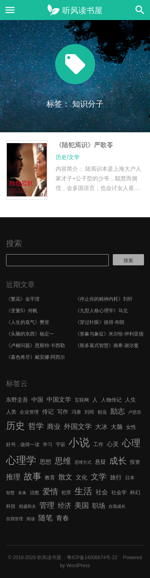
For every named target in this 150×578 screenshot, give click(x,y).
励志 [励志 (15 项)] (117, 411)
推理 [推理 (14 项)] (13, 477)
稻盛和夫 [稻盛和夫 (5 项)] (27, 506)
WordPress (78, 565)
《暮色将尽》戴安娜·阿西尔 (35, 357)
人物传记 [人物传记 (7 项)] (111, 400)
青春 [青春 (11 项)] (62, 517)
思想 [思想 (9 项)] (45, 462)
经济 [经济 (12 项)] (64, 505)
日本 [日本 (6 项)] (130, 478)
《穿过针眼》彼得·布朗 (99, 322)
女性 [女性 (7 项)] (131, 427)
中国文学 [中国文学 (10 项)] (58, 399)
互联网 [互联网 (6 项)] (81, 400)
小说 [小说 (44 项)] (79, 443)
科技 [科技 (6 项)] (11, 506)
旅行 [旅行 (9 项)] (116, 477)
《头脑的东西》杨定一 (30, 334)
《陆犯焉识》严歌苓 (84, 144)
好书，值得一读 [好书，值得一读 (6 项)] (23, 444)
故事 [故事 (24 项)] (32, 476)
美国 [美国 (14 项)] (81, 505)
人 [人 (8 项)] (95, 400)
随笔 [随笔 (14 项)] (45, 518)
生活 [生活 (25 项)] (83, 491)
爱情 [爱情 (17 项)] (50, 491)
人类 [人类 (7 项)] (11, 412)
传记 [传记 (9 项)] (48, 411)
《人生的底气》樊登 (27, 322)
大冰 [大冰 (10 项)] (101, 426)
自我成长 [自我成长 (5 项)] (117, 506)
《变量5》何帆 (22, 310)
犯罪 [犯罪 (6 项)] (66, 492)
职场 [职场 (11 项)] (98, 505)
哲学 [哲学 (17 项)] (36, 426)
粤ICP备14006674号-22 (92, 557)
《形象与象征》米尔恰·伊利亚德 (109, 334)
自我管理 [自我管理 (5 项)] (14, 518)
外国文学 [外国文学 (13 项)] (78, 426)
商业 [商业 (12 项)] (53, 426)
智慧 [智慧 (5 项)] (10, 492)
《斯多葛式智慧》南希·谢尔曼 (107, 345)
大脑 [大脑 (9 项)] (116, 427)
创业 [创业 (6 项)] (102, 412)
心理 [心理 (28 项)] (131, 443)
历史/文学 (68, 157)
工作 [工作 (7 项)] (98, 444)
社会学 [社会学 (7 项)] (119, 492)
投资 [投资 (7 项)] (135, 462)
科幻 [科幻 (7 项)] (135, 492)
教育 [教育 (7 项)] (50, 478)
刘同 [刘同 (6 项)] (89, 412)
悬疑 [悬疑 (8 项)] (100, 462)
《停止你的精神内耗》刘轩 (104, 299)
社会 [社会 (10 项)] (102, 492)
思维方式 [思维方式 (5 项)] (83, 462)
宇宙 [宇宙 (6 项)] (60, 444)
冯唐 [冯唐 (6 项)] (76, 412)
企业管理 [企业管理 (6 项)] (29, 412)
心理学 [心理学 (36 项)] (21, 460)
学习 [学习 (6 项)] (47, 444)
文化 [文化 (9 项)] (81, 477)
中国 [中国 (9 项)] (37, 399)
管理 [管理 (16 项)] (46, 505)
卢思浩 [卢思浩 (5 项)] (134, 412)
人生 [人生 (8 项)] (130, 400)
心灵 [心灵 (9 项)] (112, 444)
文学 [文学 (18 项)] (99, 476)
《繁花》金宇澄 (23, 299)
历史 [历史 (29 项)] (15, 425)
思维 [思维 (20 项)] (63, 460)
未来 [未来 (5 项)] (22, 492)
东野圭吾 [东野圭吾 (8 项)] (17, 400)
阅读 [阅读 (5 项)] (30, 518)
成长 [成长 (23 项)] (117, 461)
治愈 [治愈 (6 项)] (34, 492)
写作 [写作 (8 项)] (62, 412)
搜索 (14, 243)
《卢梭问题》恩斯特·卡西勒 (35, 345)
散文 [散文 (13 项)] (65, 477)
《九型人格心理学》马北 (101, 310)
